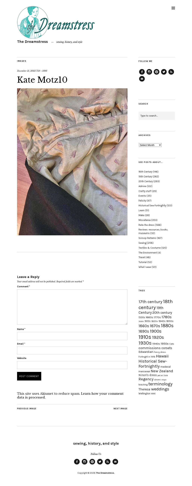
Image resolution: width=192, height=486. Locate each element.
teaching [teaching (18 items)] (143, 384)
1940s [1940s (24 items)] (156, 343)
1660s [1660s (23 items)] (149, 317)
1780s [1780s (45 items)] (167, 317)
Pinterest (156, 74)
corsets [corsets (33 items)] (166, 348)
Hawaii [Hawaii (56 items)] (162, 356)
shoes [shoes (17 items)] (157, 379)
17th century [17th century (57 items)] (150, 301)
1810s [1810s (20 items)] (148, 321)
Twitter (164, 74)
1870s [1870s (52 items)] (155, 325)
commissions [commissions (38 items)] (150, 348)
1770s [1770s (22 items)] (157, 317)
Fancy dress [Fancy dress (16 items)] (160, 352)
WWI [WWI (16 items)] (153, 393)
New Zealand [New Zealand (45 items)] (162, 371)
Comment (23, 286)
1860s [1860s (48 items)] (144, 326)
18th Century (145, 171)
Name (21, 329)
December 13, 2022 (26, 71)
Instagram (149, 74)
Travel (142, 257)
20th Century (146, 181)
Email (21, 343)
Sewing (142, 243)
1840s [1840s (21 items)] (162, 321)
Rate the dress (146, 225)
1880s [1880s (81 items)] (167, 325)
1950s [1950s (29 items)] (165, 343)
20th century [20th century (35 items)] (162, 313)
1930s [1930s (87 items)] (145, 343)
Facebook (142, 74)
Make (141, 215)
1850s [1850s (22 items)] (169, 321)
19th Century (145, 176)
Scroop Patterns (147, 238)
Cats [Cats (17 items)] (171, 344)
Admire (142, 186)
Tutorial (143, 262)
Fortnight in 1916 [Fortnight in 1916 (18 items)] (147, 356)
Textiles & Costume (150, 247)
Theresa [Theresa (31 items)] (144, 389)
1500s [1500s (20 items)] (142, 317)
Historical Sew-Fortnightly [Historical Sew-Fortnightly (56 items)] (153, 364)
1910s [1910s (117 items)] (145, 337)
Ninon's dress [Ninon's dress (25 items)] (148, 375)
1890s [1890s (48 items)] (144, 331)
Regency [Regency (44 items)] (146, 379)
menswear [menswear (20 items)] (144, 371)
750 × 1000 (41, 71)
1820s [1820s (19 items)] (154, 321)
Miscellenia (145, 220)
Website (21, 358)
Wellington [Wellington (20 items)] (144, 393)
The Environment (148, 252)
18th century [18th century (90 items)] (156, 304)
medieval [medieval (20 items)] (165, 366)
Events (142, 195)
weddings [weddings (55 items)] (160, 389)
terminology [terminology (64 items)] (160, 383)
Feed (171, 74)
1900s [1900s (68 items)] (155, 331)
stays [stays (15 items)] (163, 379)
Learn (141, 210)
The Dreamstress (32, 41)
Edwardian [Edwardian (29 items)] (146, 352)
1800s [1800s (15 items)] (141, 321)
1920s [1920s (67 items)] (158, 337)
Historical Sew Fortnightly (152, 205)
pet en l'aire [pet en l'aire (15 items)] (163, 375)
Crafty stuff (145, 191)
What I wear (145, 267)
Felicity (142, 200)
